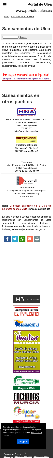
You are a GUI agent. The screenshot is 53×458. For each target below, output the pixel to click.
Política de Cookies (41, 457)
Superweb (19, 454)
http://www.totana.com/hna (27, 131)
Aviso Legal (8, 457)
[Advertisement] (22, 273)
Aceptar (23, 441)
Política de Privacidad (23, 457)
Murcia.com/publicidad (39, 209)
